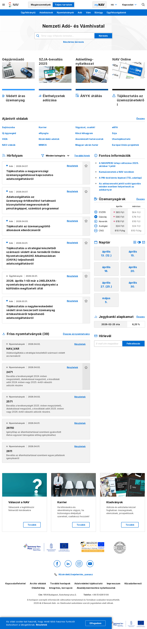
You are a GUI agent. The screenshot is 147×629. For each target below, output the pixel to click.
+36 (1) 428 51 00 (100, 595)
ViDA (5, 139)
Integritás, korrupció (61, 588)
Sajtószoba (8, 127)
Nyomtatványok (65, 12)
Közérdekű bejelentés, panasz (76, 574)
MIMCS (43, 145)
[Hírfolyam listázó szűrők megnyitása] (55, 156)
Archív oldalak (38, 583)
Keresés (103, 35)
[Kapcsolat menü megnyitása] (130, 4)
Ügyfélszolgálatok (116, 12)
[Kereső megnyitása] (143, 4)
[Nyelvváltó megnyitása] (114, 4)
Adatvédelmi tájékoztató (88, 583)
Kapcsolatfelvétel (15, 583)
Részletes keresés (73, 42)
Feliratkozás (133, 343)
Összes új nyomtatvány (76, 334)
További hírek (82, 155)
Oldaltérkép (38, 588)
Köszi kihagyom (84, 133)
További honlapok (60, 583)
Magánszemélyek (41, 4)
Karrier (43, 127)
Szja (114, 133)
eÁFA (115, 127)
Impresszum (113, 583)
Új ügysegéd (9, 133)
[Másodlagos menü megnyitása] (3, 4)
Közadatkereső (133, 583)
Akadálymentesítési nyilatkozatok (96, 588)
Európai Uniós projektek (125, 145)
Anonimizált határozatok (89, 139)
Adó (80, 12)
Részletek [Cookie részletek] (41, 624)
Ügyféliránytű (28, 12)
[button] (86, 173)
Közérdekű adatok (49, 139)
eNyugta (43, 133)
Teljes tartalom (63, 4)
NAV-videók (8, 145)
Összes (140, 118)
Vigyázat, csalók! (85, 127)
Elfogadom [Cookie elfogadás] (95, 623)
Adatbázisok (46, 12)
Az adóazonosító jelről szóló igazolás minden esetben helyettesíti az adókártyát (120, 186)
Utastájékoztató (121, 139)
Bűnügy (99, 12)
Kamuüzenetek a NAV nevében (116, 171)
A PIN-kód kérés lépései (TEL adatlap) (120, 177)
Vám (88, 12)
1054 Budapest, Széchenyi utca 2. (60, 595)
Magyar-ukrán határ (86, 145)
